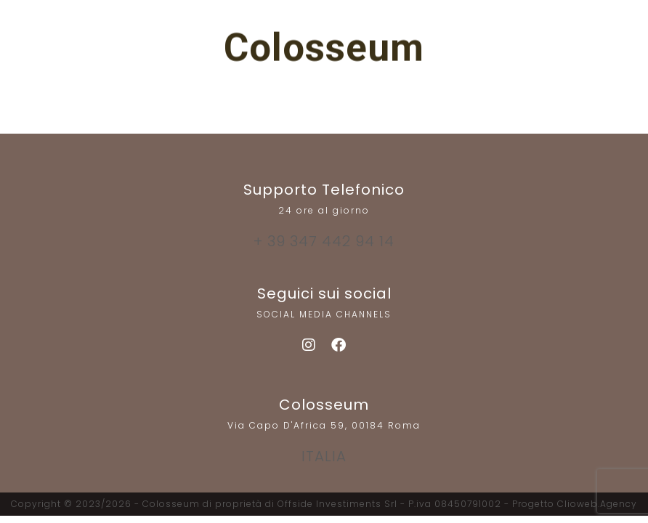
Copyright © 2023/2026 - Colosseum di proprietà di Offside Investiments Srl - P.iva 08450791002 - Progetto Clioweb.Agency (324, 504)
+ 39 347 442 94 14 (324, 241)
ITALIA (324, 456)
